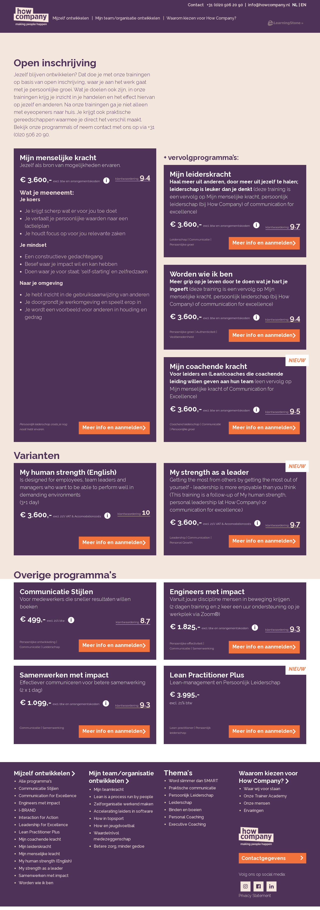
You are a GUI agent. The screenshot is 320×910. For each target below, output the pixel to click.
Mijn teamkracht (109, 793)
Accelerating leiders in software (123, 814)
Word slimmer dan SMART (193, 784)
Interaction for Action (38, 821)
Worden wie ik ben (36, 886)
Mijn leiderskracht (35, 850)
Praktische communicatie (192, 791)
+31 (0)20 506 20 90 (225, 6)
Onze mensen (257, 806)
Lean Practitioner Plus (39, 835)
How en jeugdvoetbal (114, 829)
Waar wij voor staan (262, 792)
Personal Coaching (186, 820)
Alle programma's (35, 784)
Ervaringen (254, 814)
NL (295, 6)
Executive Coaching (187, 827)
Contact (196, 6)
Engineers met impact (39, 806)
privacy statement (255, 899)
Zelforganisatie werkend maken (123, 807)
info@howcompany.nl (269, 6)
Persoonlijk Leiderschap (191, 798)
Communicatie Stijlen (38, 792)
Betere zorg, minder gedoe (119, 849)
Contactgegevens (273, 862)
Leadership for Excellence (43, 828)
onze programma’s (50, 131)
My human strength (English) (45, 864)
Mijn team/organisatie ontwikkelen (121, 780)
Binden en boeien (185, 813)
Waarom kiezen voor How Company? (268, 780)
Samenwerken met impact (43, 879)
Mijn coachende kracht (40, 842)
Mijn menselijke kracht (39, 857)
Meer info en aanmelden (114, 431)
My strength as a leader (41, 871)
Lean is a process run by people (123, 800)
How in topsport (109, 822)
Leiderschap (180, 806)
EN (303, 6)
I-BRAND (27, 813)
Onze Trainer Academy (265, 799)
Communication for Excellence (47, 799)
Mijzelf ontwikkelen (44, 776)
